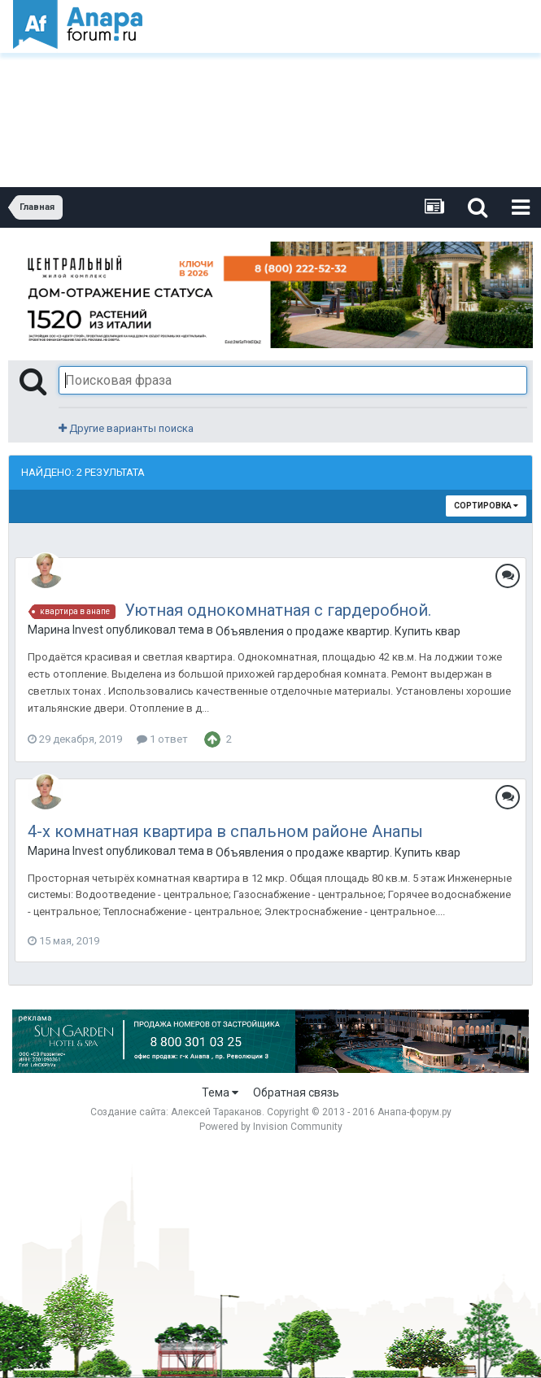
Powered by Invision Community (270, 1126)
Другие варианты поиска (126, 428)
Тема (220, 1092)
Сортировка (486, 505)
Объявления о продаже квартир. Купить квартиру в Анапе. (338, 631)
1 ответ (162, 739)
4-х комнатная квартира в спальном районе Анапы (225, 831)
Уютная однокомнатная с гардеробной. (277, 610)
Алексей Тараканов (216, 1112)
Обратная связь (296, 1092)
